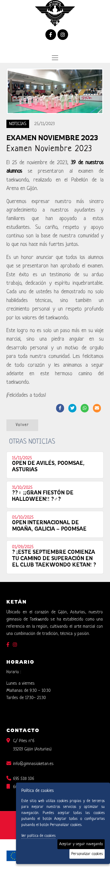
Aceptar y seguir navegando (81, 844)
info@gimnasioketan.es (33, 763)
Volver (22, 425)
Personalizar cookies (87, 854)
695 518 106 (23, 778)
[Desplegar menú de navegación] (55, 58)
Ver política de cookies (38, 836)
